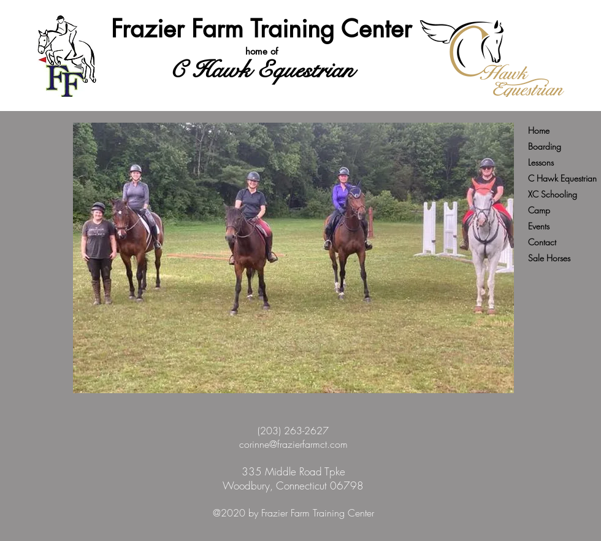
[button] (293, 258)
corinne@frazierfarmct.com (293, 444)
